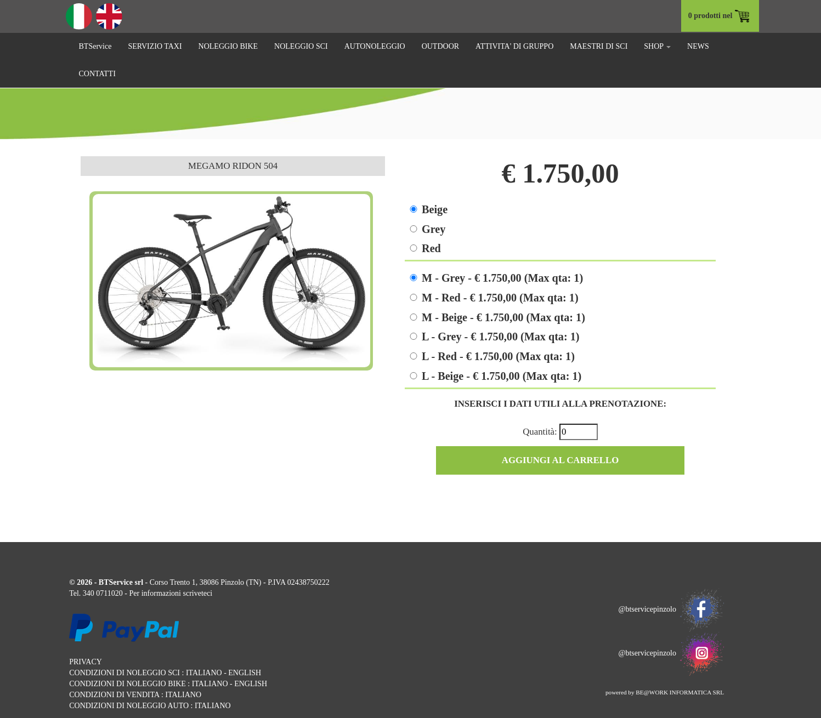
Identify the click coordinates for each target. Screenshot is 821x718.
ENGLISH (244, 673)
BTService (95, 46)
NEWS (698, 46)
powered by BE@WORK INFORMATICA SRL (664, 692)
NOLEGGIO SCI (301, 46)
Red (431, 248)
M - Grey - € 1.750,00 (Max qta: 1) (502, 278)
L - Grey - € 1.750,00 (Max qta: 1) (500, 336)
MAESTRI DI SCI (598, 46)
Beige (435, 209)
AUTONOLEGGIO (374, 46)
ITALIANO (204, 673)
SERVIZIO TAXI (155, 46)
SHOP (657, 46)
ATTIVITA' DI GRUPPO (514, 46)
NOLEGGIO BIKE (228, 46)
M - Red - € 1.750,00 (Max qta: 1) (500, 298)
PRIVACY (85, 662)
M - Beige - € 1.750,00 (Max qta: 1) (503, 317)
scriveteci (197, 593)
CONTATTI (97, 74)
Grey (433, 229)
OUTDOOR (440, 46)
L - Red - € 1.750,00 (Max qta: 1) (498, 356)
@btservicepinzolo (671, 609)
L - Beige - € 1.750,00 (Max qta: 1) (501, 376)
